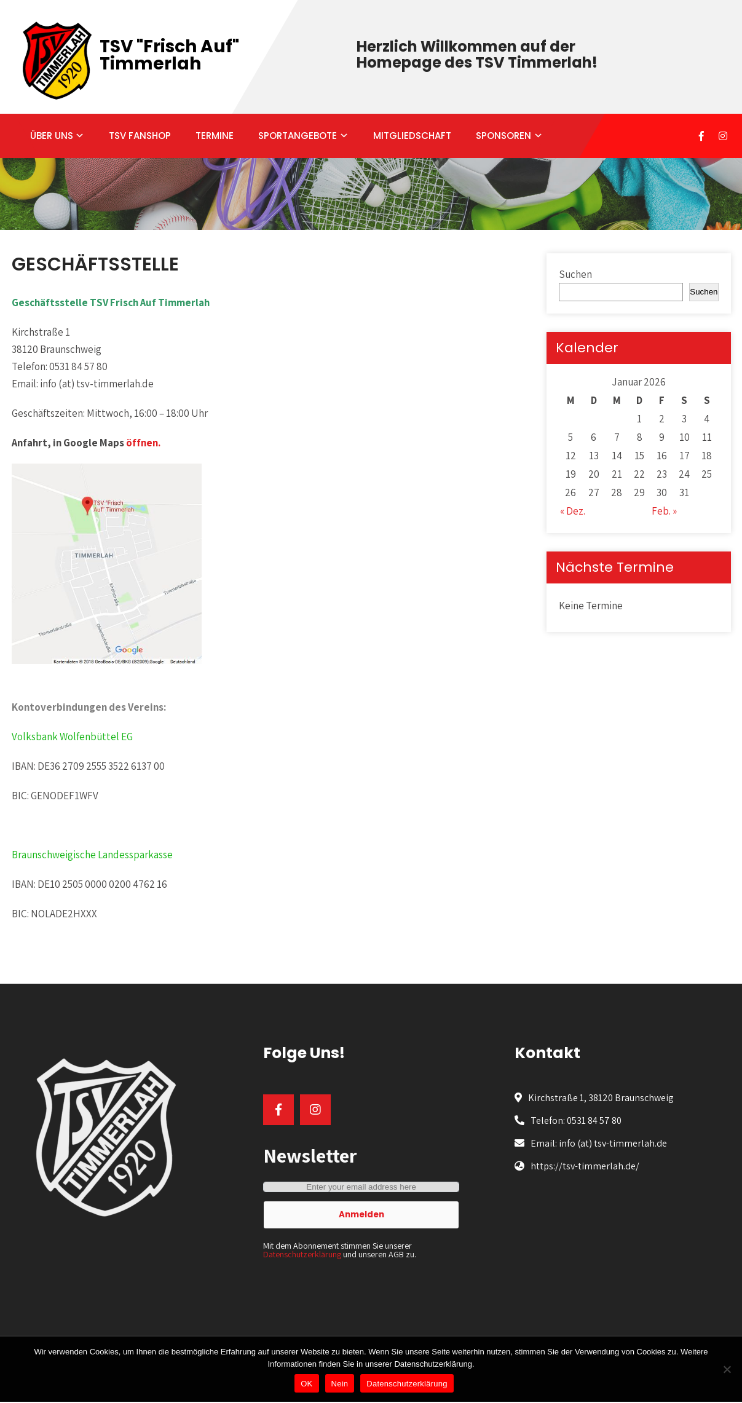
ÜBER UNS (51, 135)
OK (306, 1383)
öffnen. (143, 442)
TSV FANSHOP (140, 135)
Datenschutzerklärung (302, 1254)
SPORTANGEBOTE (297, 135)
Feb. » (664, 511)
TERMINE (214, 135)
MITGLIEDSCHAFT (412, 135)
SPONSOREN (503, 135)
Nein (340, 1383)
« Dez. (572, 511)
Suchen (575, 274)
